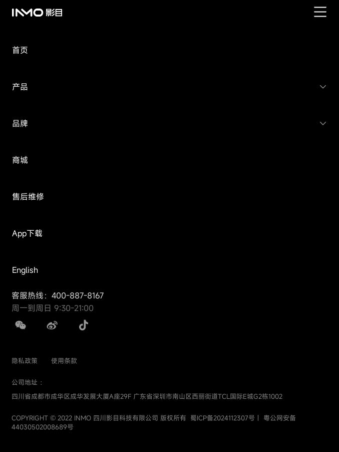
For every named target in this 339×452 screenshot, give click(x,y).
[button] (169, 50)
